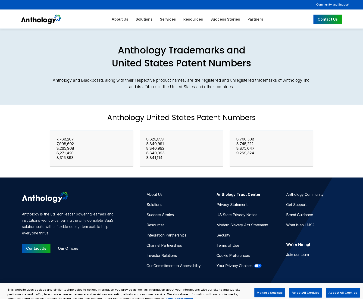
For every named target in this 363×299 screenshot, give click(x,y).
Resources (193, 19)
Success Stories (225, 19)
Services (168, 19)
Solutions (144, 19)
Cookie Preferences (233, 255)
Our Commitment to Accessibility (174, 265)
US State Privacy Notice (236, 214)
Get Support (296, 204)
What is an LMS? (300, 225)
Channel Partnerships (164, 245)
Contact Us (328, 19)
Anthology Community (305, 194)
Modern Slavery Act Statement (242, 225)
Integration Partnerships (166, 235)
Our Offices (68, 248)
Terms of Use (227, 245)
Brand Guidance (299, 214)
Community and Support (332, 4)
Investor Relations (162, 255)
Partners (255, 19)
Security (223, 235)
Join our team (297, 254)
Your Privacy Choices (239, 265)
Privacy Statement (231, 204)
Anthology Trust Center (238, 194)
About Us (120, 19)
